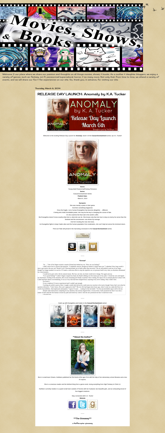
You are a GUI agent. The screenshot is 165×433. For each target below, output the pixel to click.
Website (82, 398)
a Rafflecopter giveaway (82, 423)
